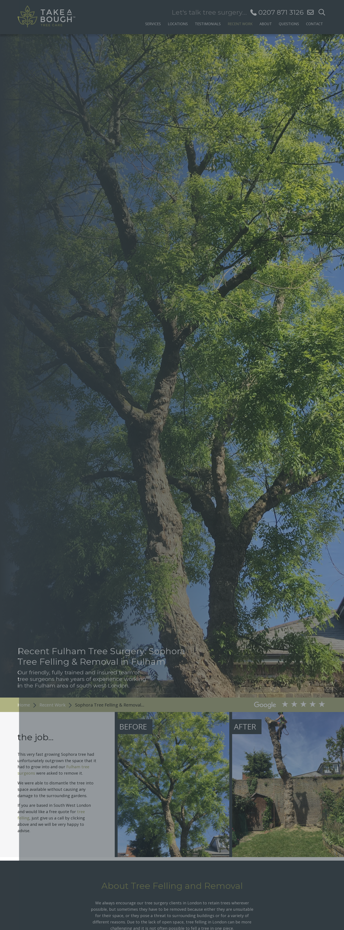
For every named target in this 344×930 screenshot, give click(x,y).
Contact (314, 23)
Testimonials (208, 23)
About (266, 23)
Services (153, 23)
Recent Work (240, 23)
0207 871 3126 (281, 12)
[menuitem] (153, 23)
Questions (289, 23)
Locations (178, 23)
